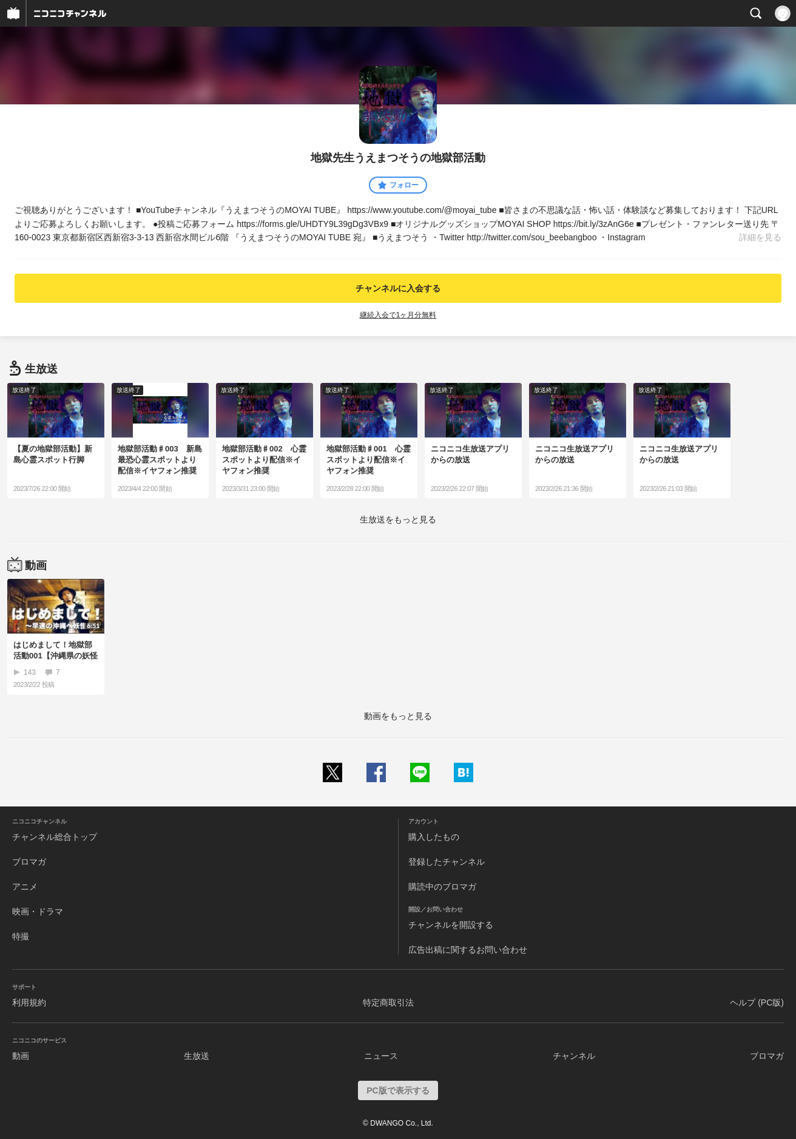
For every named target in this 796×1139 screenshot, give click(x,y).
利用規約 (29, 1002)
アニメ (25, 886)
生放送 (196, 1056)
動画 (20, 1056)
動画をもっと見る (398, 716)
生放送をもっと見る (398, 519)
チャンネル (574, 1056)
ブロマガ (29, 862)
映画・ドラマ (37, 911)
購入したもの (433, 837)
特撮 (20, 936)
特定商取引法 (388, 1002)
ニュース (381, 1056)
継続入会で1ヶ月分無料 (398, 315)
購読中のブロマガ (442, 886)
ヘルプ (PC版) (757, 1002)
